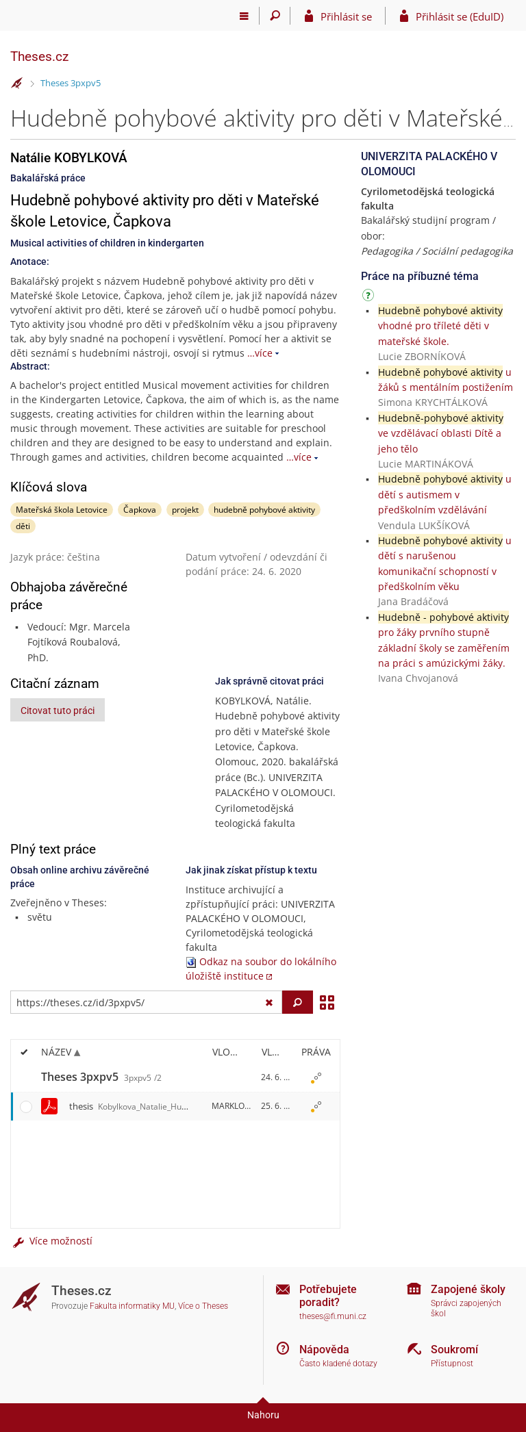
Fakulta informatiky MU (132, 1306)
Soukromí (454, 1349)
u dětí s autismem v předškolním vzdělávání (445, 494)
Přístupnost (452, 1363)
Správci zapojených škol (466, 1308)
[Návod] (369, 297)
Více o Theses (203, 1306)
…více (260, 352)
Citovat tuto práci (58, 710)
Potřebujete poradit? (328, 1296)
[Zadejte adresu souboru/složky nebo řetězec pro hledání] (146, 1002)
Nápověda (324, 1349)
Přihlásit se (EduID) (459, 16)
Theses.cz (39, 56)
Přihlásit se (346, 16)
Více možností (51, 1240)
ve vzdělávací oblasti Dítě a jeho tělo (440, 433)
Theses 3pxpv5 (70, 83)
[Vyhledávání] (275, 16)
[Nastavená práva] (316, 1077)
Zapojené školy (468, 1289)
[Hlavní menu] (244, 16)
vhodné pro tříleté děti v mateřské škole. (440, 326)
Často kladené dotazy (338, 1363)
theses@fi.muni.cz (332, 1316)
